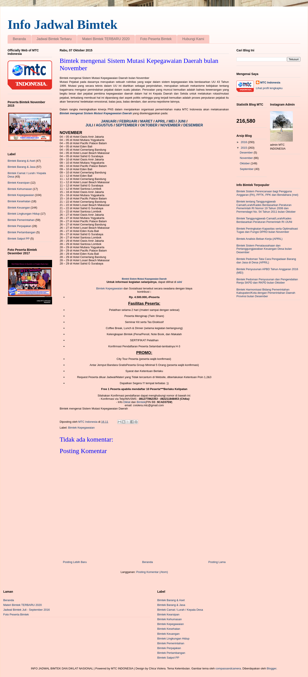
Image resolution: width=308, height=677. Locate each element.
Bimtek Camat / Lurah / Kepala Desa (180, 609)
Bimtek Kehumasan (20, 189)
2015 (244, 147)
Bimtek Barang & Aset (21, 160)
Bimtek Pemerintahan (21, 220)
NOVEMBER (170, 125)
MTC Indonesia (270, 82)
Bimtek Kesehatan (19, 201)
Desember (247, 152)
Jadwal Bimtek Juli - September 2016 (26, 609)
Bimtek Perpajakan (19, 226)
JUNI (182, 121)
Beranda (19, 39)
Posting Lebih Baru (75, 562)
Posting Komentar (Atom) (152, 572)
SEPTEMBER (127, 125)
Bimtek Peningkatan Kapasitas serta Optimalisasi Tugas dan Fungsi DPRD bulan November (267, 230)
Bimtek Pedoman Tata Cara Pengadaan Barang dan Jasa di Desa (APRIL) (266, 260)
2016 (244, 142)
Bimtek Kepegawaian (109, 288)
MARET (146, 121)
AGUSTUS (105, 125)
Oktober (245, 163)
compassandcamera (228, 668)
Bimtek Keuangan (19, 207)
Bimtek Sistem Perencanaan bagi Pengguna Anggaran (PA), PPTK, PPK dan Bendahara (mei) (267, 193)
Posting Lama (217, 562)
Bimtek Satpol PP (18, 238)
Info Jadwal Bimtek (63, 24)
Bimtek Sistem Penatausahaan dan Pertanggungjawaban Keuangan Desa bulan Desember (264, 249)
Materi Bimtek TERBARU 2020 (105, 39)
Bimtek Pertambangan (22, 232)
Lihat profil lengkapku (269, 88)
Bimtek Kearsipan (19, 182)
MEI (172, 121)
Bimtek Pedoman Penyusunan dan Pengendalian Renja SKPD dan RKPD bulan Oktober (267, 281)
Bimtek (141, 402)
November (247, 158)
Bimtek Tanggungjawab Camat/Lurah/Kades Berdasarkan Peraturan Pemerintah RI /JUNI (264, 220)
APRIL (161, 121)
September (247, 169)
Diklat (127, 402)
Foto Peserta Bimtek (156, 39)
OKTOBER (148, 125)
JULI (89, 125)
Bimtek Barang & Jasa (22, 166)
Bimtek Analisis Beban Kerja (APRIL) (259, 238)
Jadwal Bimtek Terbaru (54, 39)
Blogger (271, 668)
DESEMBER (193, 125)
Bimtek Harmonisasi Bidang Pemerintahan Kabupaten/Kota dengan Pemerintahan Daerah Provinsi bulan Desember (265, 293)
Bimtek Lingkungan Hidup (24, 213)
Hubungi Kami (193, 39)
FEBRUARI (128, 121)
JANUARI (109, 121)
